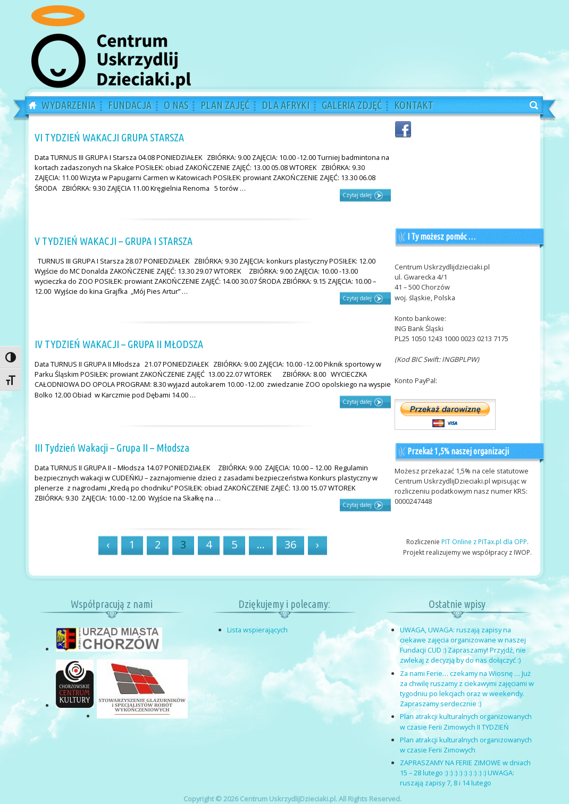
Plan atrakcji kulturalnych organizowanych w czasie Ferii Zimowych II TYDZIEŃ (466, 721)
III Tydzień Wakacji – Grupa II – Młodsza (112, 448)
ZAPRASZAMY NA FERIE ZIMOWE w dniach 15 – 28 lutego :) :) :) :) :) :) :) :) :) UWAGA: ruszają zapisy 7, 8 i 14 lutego (465, 773)
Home (28, 105)
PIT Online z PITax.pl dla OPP (484, 541)
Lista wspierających (257, 629)
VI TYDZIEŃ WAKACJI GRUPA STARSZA (109, 137)
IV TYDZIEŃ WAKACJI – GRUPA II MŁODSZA (119, 344)
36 (290, 544)
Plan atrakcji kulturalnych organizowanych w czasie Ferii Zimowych (466, 745)
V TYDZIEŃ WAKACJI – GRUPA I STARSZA (114, 241)
